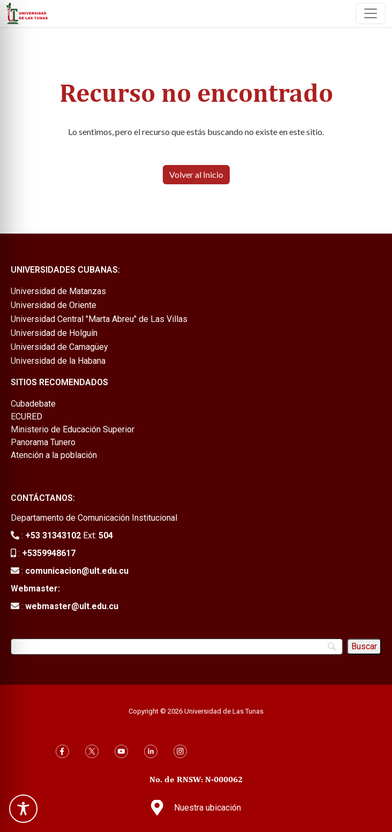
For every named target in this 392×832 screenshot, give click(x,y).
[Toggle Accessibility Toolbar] (23, 808)
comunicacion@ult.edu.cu (77, 571)
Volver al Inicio (196, 174)
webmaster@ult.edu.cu (71, 606)
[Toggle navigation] (371, 13)
